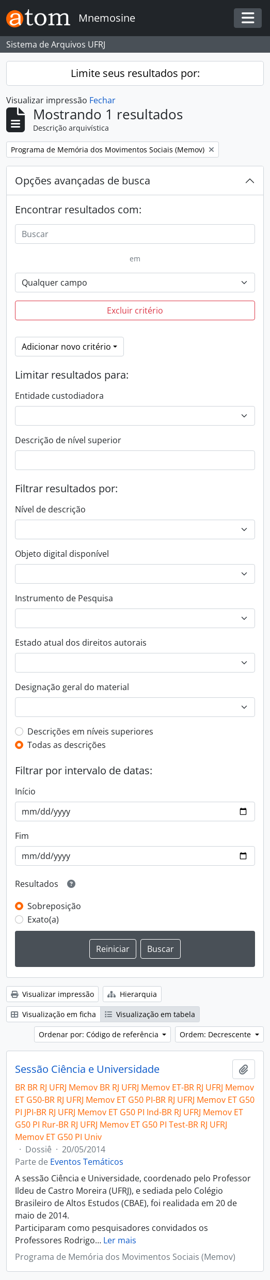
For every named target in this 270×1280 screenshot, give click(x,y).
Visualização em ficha (53, 1014)
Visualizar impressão (52, 994)
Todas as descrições (66, 745)
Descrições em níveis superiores (90, 731)
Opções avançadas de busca (82, 181)
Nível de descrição (50, 509)
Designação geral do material (72, 687)
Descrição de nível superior (68, 440)
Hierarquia (132, 994)
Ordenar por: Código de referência (100, 1034)
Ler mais (119, 1240)
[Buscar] (135, 234)
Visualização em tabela (150, 1014)
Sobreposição (54, 906)
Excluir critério (135, 310)
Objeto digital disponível (62, 553)
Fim (22, 835)
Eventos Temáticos (86, 1161)
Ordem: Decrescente (216, 1034)
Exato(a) (43, 919)
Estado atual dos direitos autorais (81, 642)
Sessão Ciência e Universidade (87, 1069)
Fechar (102, 100)
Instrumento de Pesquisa (64, 598)
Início (25, 791)
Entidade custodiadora (59, 395)
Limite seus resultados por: (135, 73)
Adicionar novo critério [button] (66, 346)
